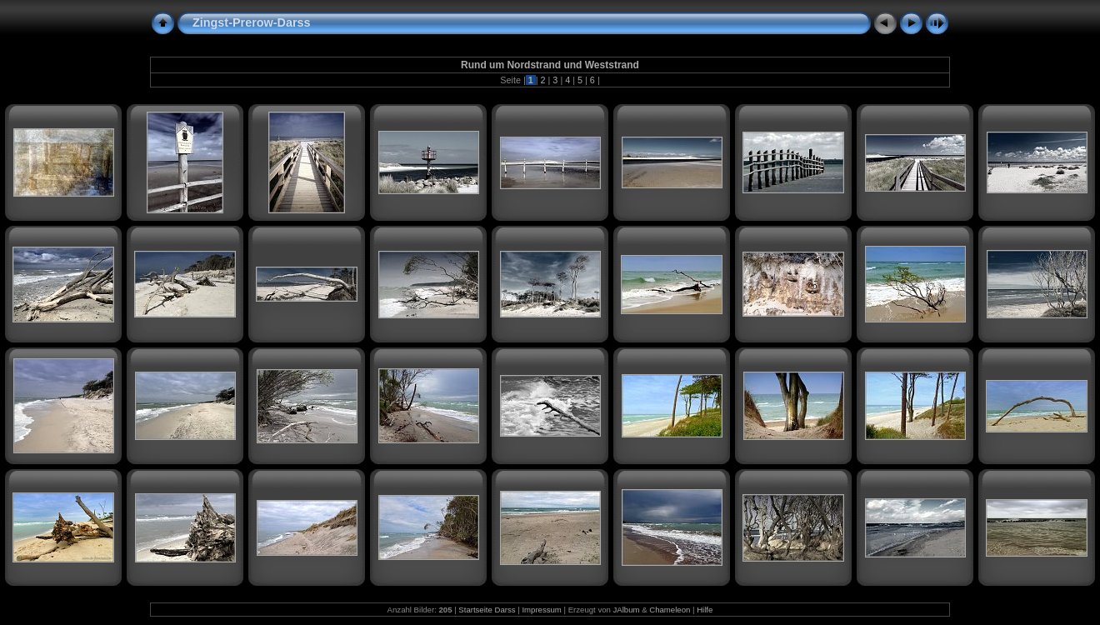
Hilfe (704, 609)
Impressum (541, 609)
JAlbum (626, 609)
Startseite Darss (486, 609)
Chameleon (669, 609)
